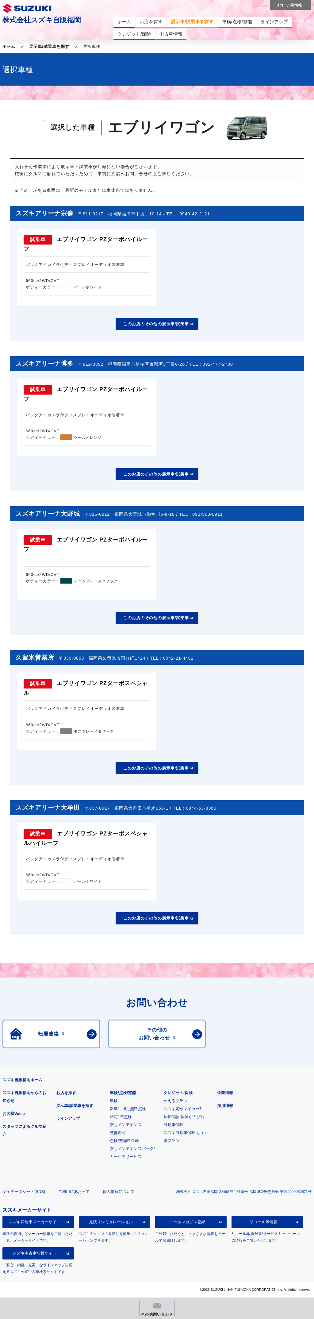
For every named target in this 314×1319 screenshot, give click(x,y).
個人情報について (119, 1191)
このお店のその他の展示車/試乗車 (156, 324)
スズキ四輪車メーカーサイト (34, 1222)
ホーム (8, 46)
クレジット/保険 (178, 1092)
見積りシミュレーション (111, 1222)
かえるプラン (175, 1100)
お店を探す (66, 1092)
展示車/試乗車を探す (49, 46)
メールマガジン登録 (187, 1222)
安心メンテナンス (126, 1124)
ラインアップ (68, 1118)
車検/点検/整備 (123, 1092)
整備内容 (118, 1132)
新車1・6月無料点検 (128, 1108)
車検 (114, 1100)
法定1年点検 (121, 1116)
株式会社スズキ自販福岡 (41, 20)
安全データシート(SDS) (23, 1191)
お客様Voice (13, 1113)
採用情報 (225, 1105)
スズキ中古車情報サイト (34, 1253)
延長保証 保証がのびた (184, 1116)
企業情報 (225, 1092)
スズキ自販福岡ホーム (22, 1080)
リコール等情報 (264, 1222)
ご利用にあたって (74, 1191)
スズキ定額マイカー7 (182, 1108)
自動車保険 (173, 1124)
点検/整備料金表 (124, 1140)
